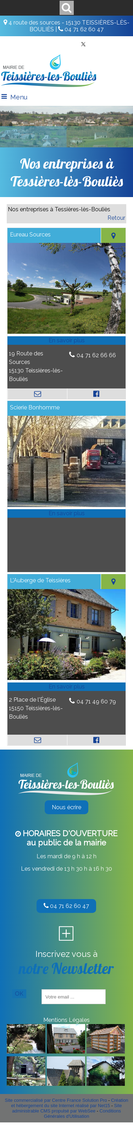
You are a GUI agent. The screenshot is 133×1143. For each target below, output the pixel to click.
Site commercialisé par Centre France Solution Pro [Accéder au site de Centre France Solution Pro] (56, 1100)
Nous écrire (66, 807)
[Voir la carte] (113, 235)
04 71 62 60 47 (66, 906)
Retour (116, 217)
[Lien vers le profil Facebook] (96, 393)
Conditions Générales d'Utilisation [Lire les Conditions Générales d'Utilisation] (82, 1113)
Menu (18, 97)
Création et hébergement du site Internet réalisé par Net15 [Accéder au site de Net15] (69, 1103)
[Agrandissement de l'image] (26, 1051)
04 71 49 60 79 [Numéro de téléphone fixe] (96, 701)
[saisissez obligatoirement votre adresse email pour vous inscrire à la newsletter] (73, 996)
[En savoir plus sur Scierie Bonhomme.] (66, 513)
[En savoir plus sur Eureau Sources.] (66, 340)
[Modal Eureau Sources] (66, 331)
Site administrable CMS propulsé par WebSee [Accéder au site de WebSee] (67, 1108)
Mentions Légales (66, 1020)
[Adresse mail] (37, 393)
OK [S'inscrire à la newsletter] (19, 993)
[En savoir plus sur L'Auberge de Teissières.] (66, 686)
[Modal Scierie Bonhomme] (66, 505)
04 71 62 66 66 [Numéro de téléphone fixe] (96, 355)
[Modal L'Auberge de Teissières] (66, 678)
